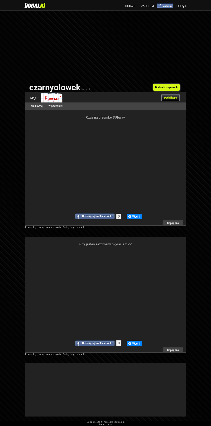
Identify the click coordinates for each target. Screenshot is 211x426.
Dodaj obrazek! (94, 422)
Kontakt (108, 422)
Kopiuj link (173, 223)
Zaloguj (147, 6)
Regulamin (119, 422)
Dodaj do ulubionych (49, 227)
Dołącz (181, 6)
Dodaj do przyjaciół (73, 227)
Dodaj (130, 6)
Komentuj (30, 227)
